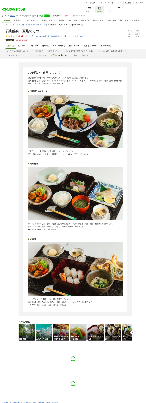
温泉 (75, 55)
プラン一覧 (34, 46)
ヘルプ (85, 3)
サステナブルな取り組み (75, 36)
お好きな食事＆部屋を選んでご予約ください (80, 51)
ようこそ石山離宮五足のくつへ (18, 51)
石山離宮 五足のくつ (22, 31)
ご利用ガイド (94, 3)
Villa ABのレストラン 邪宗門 (112, 51)
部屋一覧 (45, 46)
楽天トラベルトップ (12, 25)
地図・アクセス (74, 46)
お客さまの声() (90, 46)
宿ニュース (22, 46)
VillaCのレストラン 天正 (15, 55)
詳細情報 (85, 55)
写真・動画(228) (59, 46)
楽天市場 (128, 3)
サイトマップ (105, 3)
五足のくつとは (53, 51)
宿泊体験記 (38, 51)
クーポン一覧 (106, 46)
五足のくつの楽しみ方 (37, 55)
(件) (27, 36)
